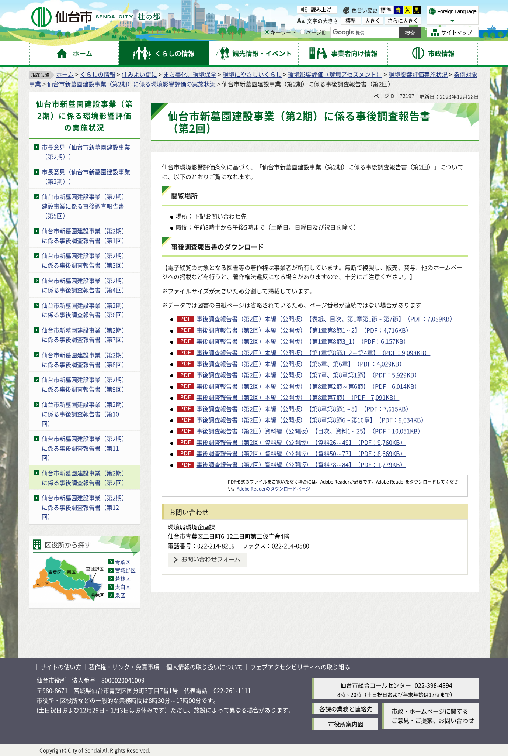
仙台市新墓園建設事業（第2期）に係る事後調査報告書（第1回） (85, 235)
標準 (386, 9)
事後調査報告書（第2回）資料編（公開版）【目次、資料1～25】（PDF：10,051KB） (310, 431)
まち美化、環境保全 (189, 74)
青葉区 (123, 562)
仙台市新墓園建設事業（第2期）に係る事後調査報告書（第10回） (85, 413)
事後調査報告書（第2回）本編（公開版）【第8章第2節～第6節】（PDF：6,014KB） (308, 386)
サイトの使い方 (60, 666)
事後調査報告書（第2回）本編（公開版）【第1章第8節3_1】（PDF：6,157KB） (302, 341)
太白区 (123, 586)
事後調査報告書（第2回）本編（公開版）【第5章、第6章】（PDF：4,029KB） (300, 364)
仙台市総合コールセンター (375, 685)
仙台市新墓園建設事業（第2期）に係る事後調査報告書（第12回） (85, 507)
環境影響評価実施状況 (418, 74)
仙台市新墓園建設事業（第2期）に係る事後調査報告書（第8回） (85, 359)
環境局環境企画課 (191, 526)
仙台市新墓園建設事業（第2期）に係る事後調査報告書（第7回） (85, 335)
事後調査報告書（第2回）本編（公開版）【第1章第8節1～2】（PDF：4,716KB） (304, 330)
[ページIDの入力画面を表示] (302, 32)
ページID (313, 32)
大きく (372, 20)
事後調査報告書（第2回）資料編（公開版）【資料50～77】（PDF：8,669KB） (301, 453)
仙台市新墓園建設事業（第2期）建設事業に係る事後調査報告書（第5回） (85, 206)
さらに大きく (402, 20)
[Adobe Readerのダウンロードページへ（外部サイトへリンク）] (195, 481)
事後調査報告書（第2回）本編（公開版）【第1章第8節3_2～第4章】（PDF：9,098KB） (313, 352)
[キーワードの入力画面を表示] (267, 32)
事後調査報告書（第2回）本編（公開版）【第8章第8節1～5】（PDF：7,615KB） (304, 409)
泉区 (120, 595)
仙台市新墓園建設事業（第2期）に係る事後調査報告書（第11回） (85, 448)
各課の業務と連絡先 (345, 708)
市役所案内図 (345, 723)
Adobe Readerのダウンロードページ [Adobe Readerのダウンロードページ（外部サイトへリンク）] (273, 488)
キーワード (280, 32)
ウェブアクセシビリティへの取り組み (300, 666)
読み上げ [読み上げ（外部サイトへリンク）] (321, 9)
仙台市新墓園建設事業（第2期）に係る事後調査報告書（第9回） (85, 384)
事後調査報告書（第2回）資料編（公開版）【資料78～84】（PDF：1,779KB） (301, 464)
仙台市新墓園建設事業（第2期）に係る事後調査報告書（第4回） (85, 285)
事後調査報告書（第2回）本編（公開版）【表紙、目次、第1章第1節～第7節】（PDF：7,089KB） (326, 319)
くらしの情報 (97, 74)
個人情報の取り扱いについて (204, 666)
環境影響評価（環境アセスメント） (335, 74)
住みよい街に (139, 74)
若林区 (123, 578)
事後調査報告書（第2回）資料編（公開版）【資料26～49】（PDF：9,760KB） (301, 442)
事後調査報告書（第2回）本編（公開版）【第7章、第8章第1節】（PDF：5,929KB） (308, 375)
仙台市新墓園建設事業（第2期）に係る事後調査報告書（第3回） (85, 260)
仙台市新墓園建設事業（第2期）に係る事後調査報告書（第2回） (85, 477)
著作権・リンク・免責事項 (123, 666)
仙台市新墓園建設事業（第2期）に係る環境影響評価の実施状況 (131, 83)
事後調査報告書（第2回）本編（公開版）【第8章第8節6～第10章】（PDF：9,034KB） (311, 420)
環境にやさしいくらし (252, 74)
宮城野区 (125, 570)
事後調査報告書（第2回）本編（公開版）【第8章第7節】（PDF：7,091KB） (297, 397)
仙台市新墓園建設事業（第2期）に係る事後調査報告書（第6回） (85, 310)
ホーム (65, 74)
